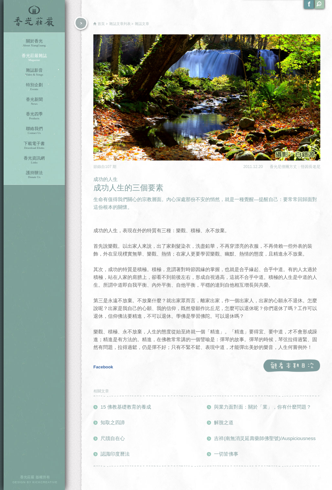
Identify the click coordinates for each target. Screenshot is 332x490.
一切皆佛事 (226, 454)
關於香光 (34, 43)
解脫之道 (223, 422)
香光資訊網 (34, 160)
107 (109, 166)
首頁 (101, 24)
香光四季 (34, 116)
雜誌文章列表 (120, 24)
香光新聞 (34, 101)
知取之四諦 (113, 422)
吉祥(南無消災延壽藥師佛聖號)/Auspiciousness (264, 438)
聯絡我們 (34, 130)
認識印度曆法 (115, 454)
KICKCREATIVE (44, 482)
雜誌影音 (34, 72)
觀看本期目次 (291, 366)
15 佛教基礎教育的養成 (126, 407)
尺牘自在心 (113, 438)
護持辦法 (34, 174)
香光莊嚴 (34, 16)
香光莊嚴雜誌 (34, 57)
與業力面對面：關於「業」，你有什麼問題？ (262, 407)
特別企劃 (34, 86)
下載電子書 (34, 145)
